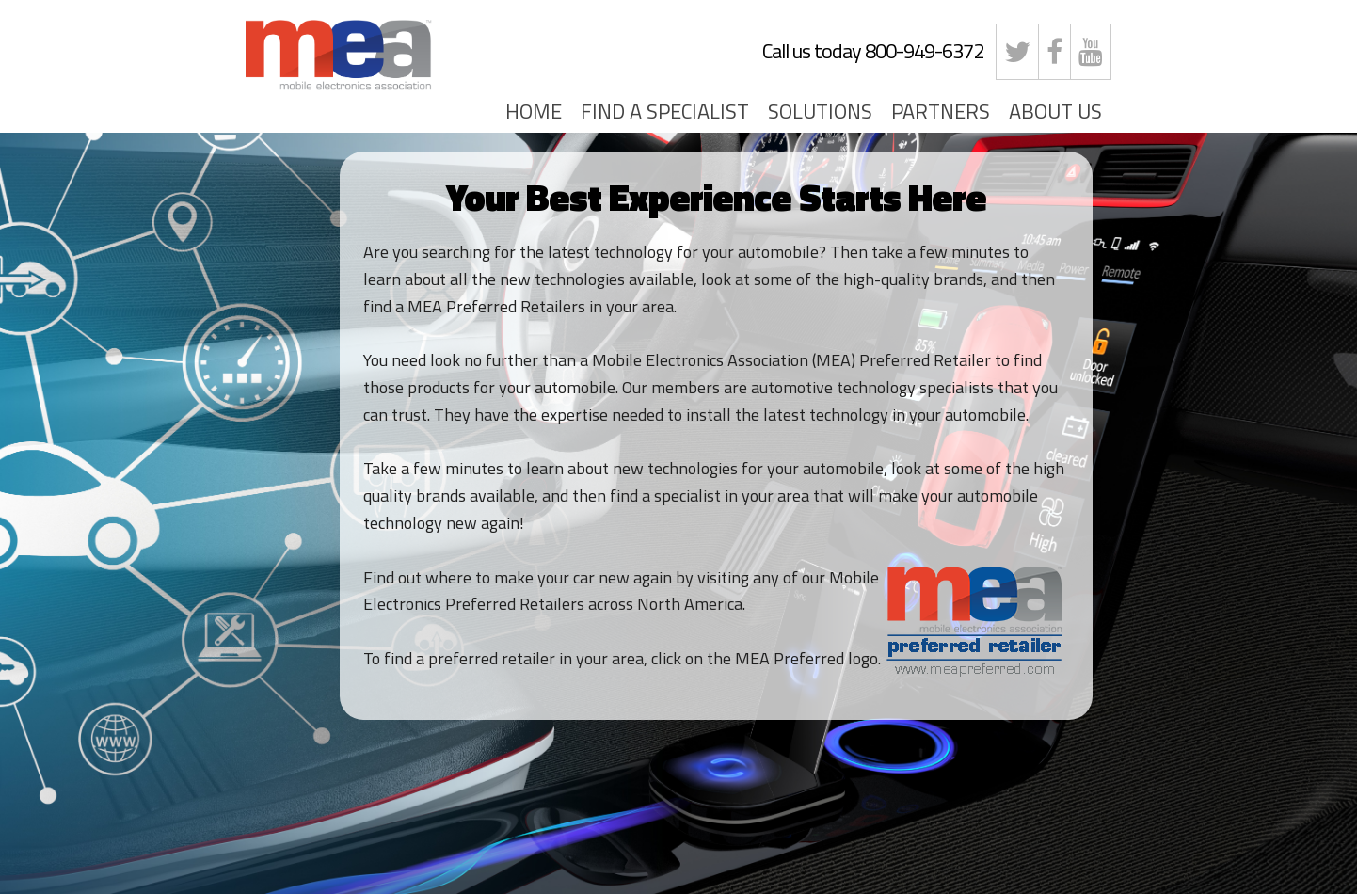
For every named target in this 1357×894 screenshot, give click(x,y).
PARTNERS (940, 111)
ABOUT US (1055, 111)
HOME (533, 111)
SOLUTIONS (820, 111)
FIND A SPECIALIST (665, 111)
